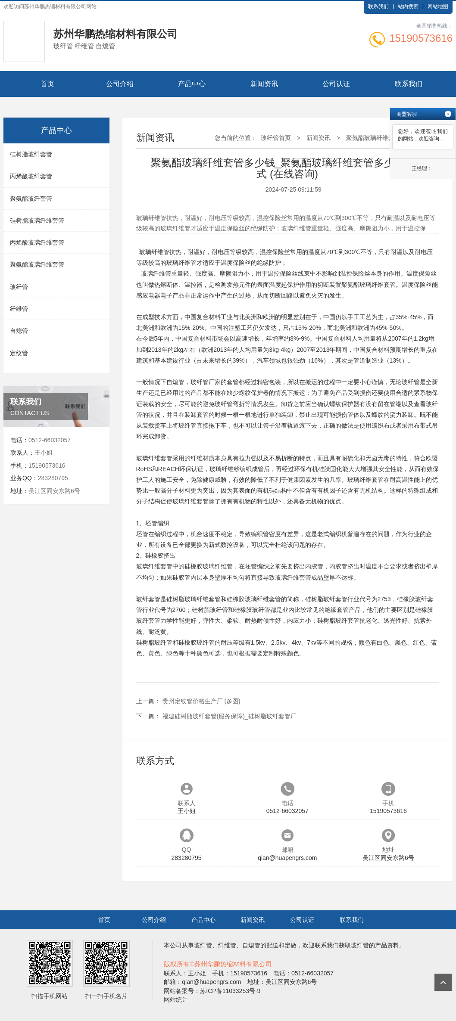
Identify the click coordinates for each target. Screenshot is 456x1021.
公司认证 (336, 83)
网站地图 (438, 6)
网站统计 (176, 999)
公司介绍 (120, 83)
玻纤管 (19, 286)
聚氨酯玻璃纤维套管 (37, 264)
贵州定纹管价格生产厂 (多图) (201, 701)
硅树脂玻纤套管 (31, 154)
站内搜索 (408, 6)
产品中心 (192, 83)
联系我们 (378, 6)
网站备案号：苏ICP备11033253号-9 (212, 990)
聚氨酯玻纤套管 (31, 198)
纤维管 (19, 308)
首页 (47, 83)
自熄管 (19, 330)
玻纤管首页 (276, 137)
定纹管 (19, 353)
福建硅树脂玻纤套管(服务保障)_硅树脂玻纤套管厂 (229, 716)
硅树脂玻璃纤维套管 (37, 220)
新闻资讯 (264, 83)
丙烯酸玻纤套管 (31, 176)
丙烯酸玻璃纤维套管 (37, 242)
